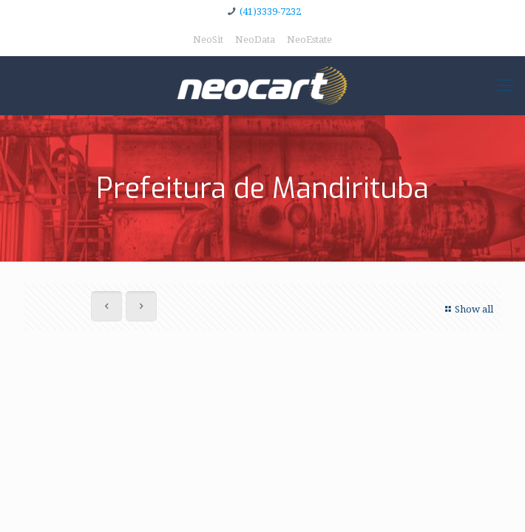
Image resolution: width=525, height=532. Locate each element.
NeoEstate (309, 39)
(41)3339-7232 (270, 11)
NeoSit (208, 39)
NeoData (255, 39)
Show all (467, 309)
